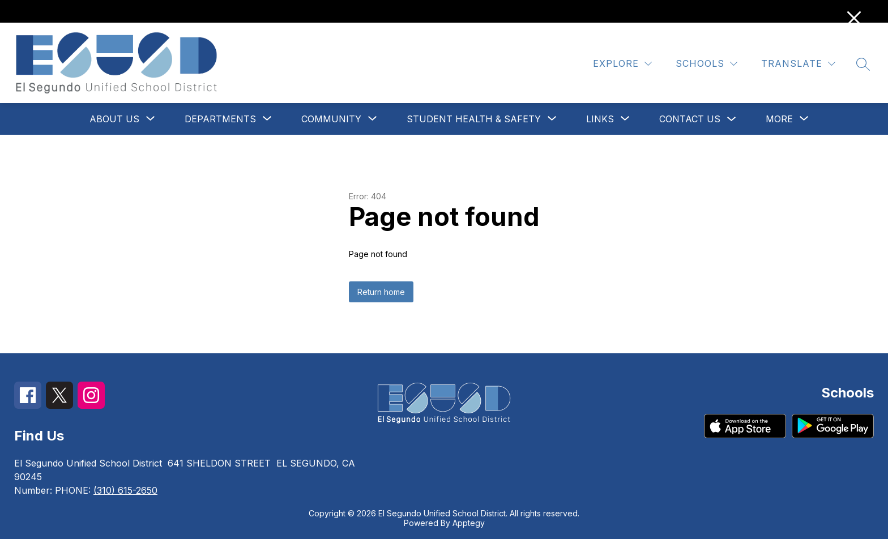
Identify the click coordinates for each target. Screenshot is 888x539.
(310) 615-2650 (125, 490)
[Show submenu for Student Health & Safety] (474, 119)
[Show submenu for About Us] (114, 119)
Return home (381, 292)
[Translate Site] (798, 64)
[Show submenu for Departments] (220, 119)
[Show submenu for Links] (600, 119)
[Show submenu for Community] (331, 119)
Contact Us (689, 119)
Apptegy (468, 523)
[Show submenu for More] (779, 119)
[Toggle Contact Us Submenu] (731, 119)
